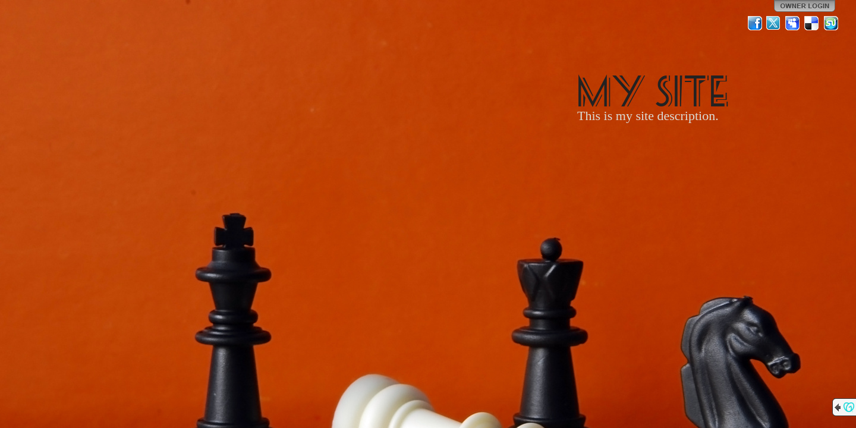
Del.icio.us (812, 23)
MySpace (793, 23)
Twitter (774, 23)
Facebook (755, 23)
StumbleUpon (831, 23)
